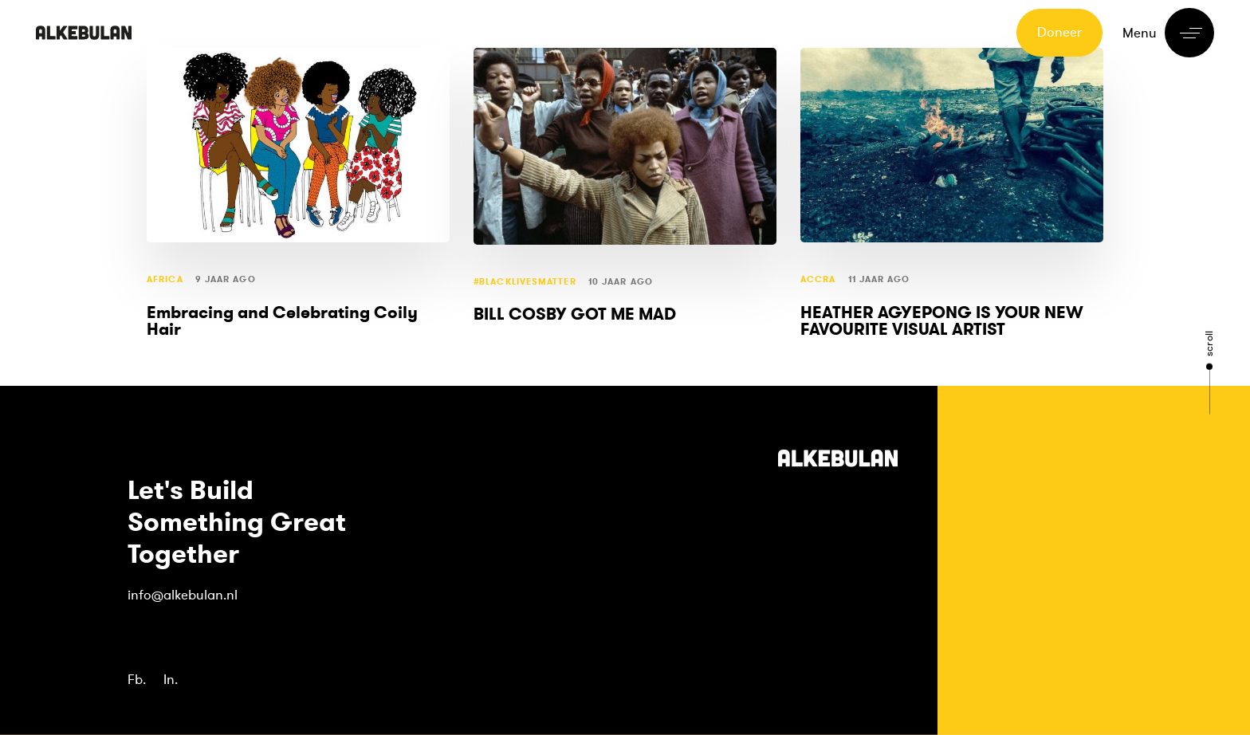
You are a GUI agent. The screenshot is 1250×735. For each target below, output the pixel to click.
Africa (165, 279)
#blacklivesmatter (525, 282)
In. (170, 679)
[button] (1168, 32)
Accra (818, 279)
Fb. (137, 679)
